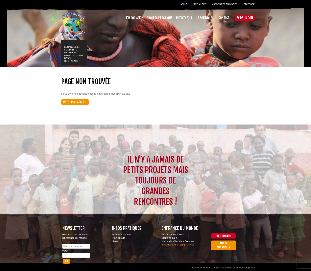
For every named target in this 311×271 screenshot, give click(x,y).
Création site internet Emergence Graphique (233, 267)
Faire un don (245, 18)
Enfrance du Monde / (201, 267)
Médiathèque (184, 18)
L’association (134, 18)
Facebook (249, 4)
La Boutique (204, 18)
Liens (115, 241)
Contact (223, 18)
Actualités (200, 4)
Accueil (184, 4)
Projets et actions (159, 18)
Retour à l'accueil (75, 102)
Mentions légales (121, 234)
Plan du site (118, 237)
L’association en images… (225, 4)
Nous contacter (223, 245)
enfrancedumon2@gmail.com (178, 244)
